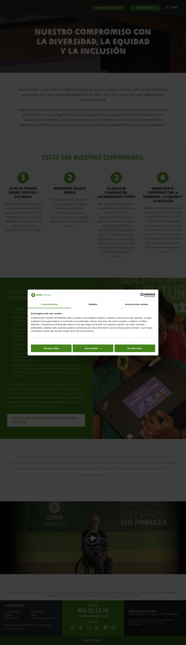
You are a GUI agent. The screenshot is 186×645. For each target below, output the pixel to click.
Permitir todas (134, 348)
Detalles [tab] (93, 304)
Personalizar (93, 348)
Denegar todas (51, 348)
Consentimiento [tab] (49, 304)
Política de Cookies (127, 338)
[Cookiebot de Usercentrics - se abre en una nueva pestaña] (142, 295)
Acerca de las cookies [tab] (136, 304)
